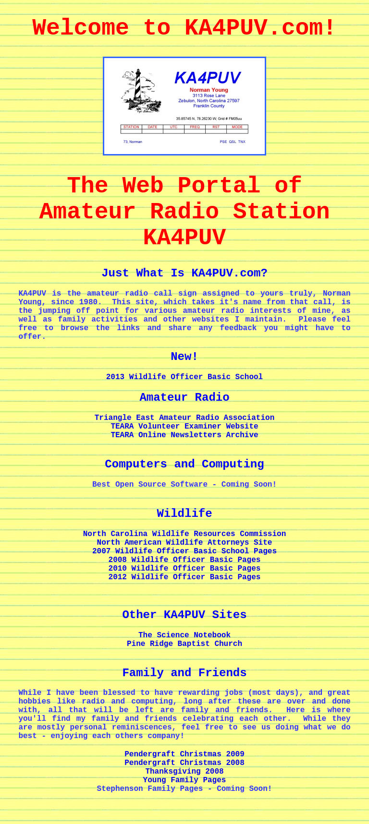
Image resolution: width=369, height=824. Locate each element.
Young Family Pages (184, 780)
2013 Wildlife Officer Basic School (184, 377)
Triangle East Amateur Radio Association (184, 418)
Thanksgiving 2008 (184, 771)
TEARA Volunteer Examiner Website (184, 426)
